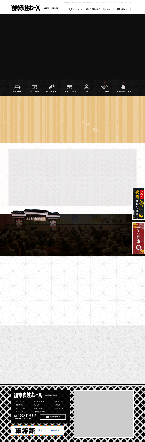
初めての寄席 (38, 408)
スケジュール (20, 408)
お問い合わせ (59, 408)
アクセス (37, 405)
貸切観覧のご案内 (40, 412)
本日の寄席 (19, 405)
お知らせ (58, 405)
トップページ (20, 401)
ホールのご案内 (39, 401)
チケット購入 (20, 412)
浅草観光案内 (59, 401)
